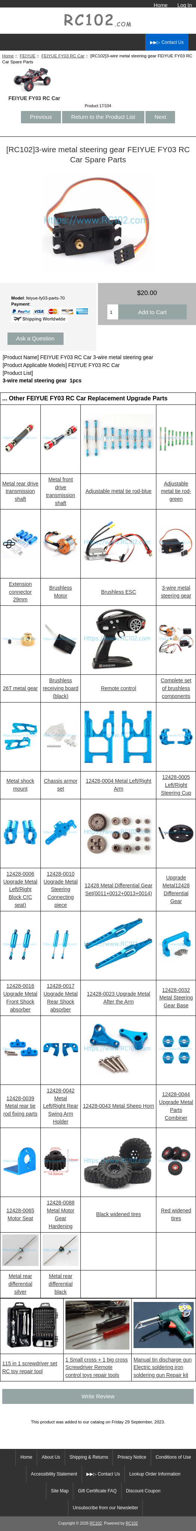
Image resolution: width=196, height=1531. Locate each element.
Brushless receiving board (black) (60, 688)
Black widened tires (118, 1214)
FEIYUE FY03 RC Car (63, 55)
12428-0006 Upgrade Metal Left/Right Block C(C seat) (20, 889)
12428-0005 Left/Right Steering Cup (176, 785)
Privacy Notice (131, 1457)
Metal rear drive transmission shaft (20, 491)
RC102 (96, 1523)
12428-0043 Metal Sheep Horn (118, 1106)
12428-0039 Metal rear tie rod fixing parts (20, 1106)
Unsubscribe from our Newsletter (105, 1507)
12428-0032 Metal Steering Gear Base (176, 998)
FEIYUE (28, 55)
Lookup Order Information (155, 1474)
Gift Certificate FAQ (97, 1491)
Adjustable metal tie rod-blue (118, 491)
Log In (184, 5)
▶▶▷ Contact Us (167, 42)
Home (161, 5)
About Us (51, 1457)
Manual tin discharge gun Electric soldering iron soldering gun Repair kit (163, 1367)
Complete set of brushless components (176, 688)
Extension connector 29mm (20, 592)
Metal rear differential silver (20, 1284)
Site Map (59, 1491)
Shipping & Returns (89, 1457)
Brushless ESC (118, 592)
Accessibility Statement (54, 1474)
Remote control (118, 688)
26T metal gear (20, 688)
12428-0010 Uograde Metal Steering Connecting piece (60, 889)
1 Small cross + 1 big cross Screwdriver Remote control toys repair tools (96, 1367)
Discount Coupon (143, 1491)
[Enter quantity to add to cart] (112, 311)
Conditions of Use (173, 1457)
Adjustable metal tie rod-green (176, 491)
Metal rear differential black (61, 1284)
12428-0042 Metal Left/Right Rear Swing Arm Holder (60, 1106)
